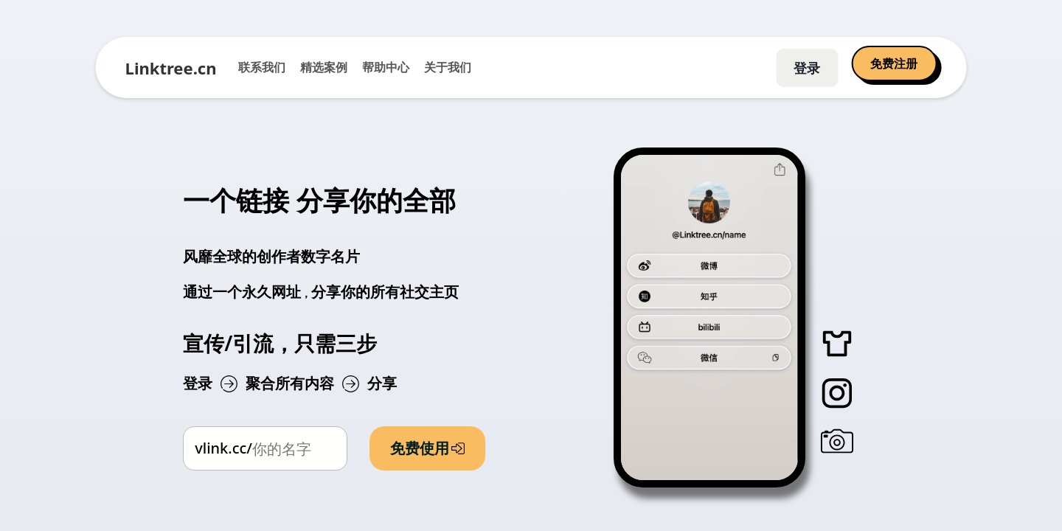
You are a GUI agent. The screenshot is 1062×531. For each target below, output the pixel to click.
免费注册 (893, 63)
